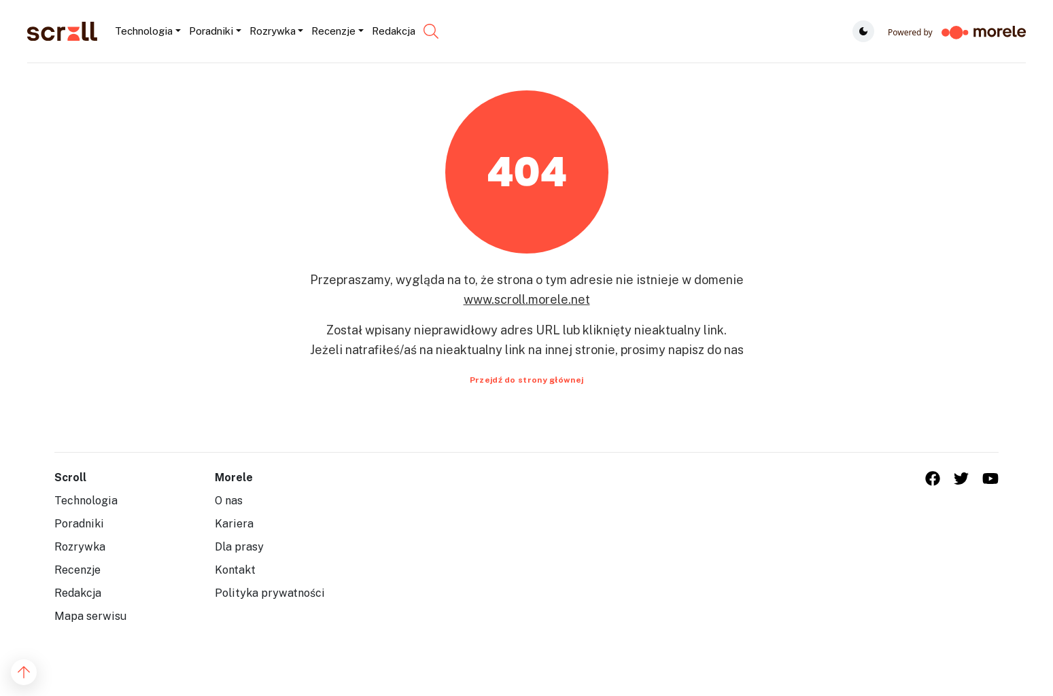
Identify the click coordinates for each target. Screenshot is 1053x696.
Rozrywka (79, 546)
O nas (229, 500)
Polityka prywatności (270, 593)
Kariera (234, 523)
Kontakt (235, 569)
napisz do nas (706, 350)
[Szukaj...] (419, 31)
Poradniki (79, 523)
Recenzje (77, 569)
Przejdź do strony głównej (527, 380)
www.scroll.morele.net (527, 299)
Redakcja (77, 593)
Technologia (86, 500)
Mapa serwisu (90, 616)
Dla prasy (239, 546)
